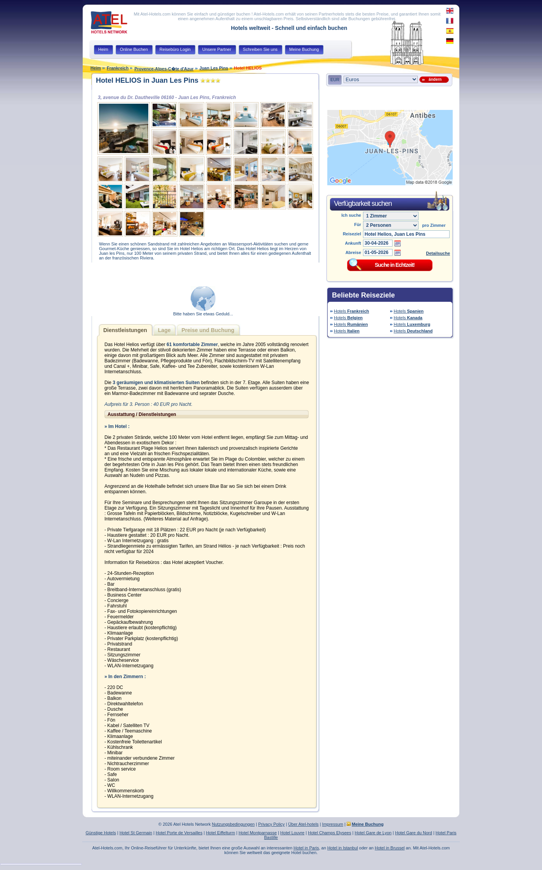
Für (357, 224)
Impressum (332, 824)
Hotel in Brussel (390, 848)
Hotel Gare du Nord (413, 832)
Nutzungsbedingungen (233, 824)
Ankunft (353, 243)
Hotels (351, 311)
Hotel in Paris (306, 848)
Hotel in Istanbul (342, 848)
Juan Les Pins (214, 68)
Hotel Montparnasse (257, 832)
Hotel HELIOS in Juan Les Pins (147, 80)
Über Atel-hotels (303, 824)
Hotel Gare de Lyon (372, 832)
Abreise (353, 252)
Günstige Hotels (100, 832)
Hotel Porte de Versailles (179, 832)
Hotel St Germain (136, 832)
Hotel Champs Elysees (329, 832)
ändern (434, 79)
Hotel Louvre (292, 832)
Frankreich (118, 68)
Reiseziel (352, 233)
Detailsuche (438, 253)
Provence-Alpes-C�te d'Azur (163, 68)
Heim (95, 68)
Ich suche (351, 215)
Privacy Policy (271, 824)
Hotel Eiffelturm (220, 832)
